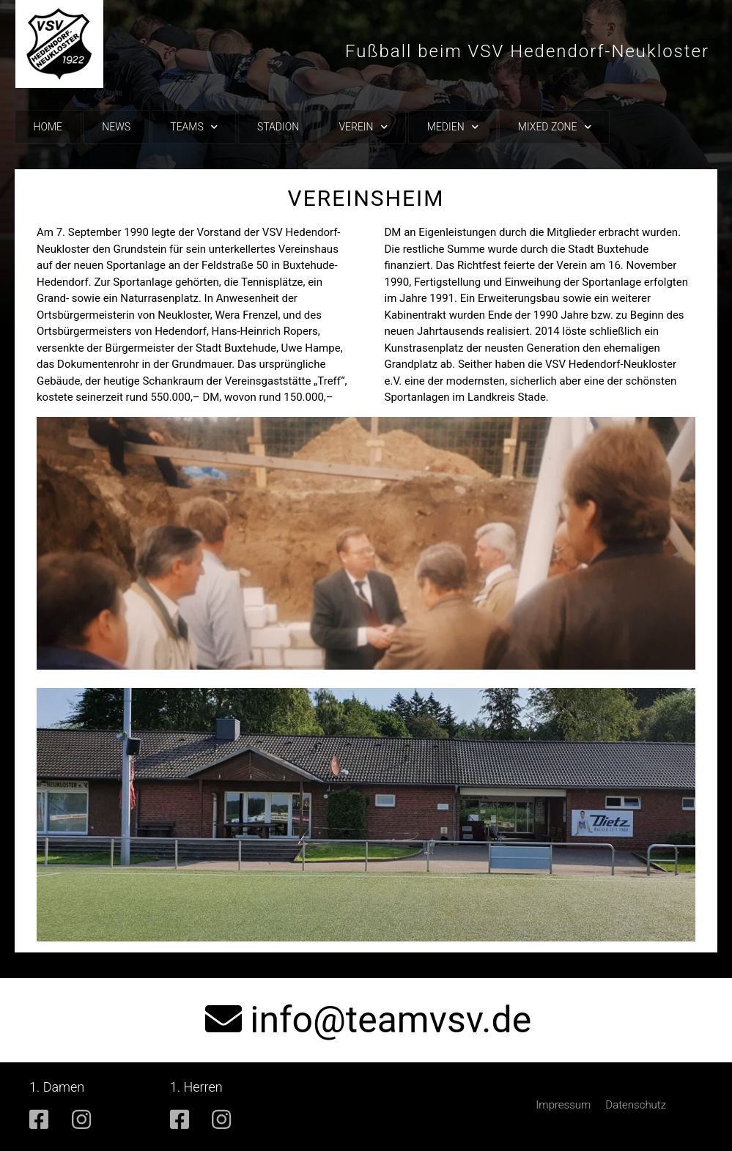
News (116, 127)
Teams (193, 127)
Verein (363, 127)
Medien (452, 127)
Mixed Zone (554, 127)
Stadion (278, 127)
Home (48, 127)
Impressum (563, 1104)
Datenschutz (635, 1104)
